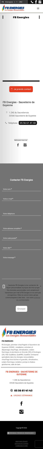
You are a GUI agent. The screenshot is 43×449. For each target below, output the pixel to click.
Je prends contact (22, 89)
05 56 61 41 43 (28, 122)
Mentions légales (21, 441)
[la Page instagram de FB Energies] (39, 3)
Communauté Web (21, 446)
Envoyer (21, 309)
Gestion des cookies (21, 443)
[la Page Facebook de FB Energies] (35, 3)
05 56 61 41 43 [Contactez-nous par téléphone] (23, 390)
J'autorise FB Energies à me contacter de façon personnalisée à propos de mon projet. (22, 286)
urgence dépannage (23, 395)
